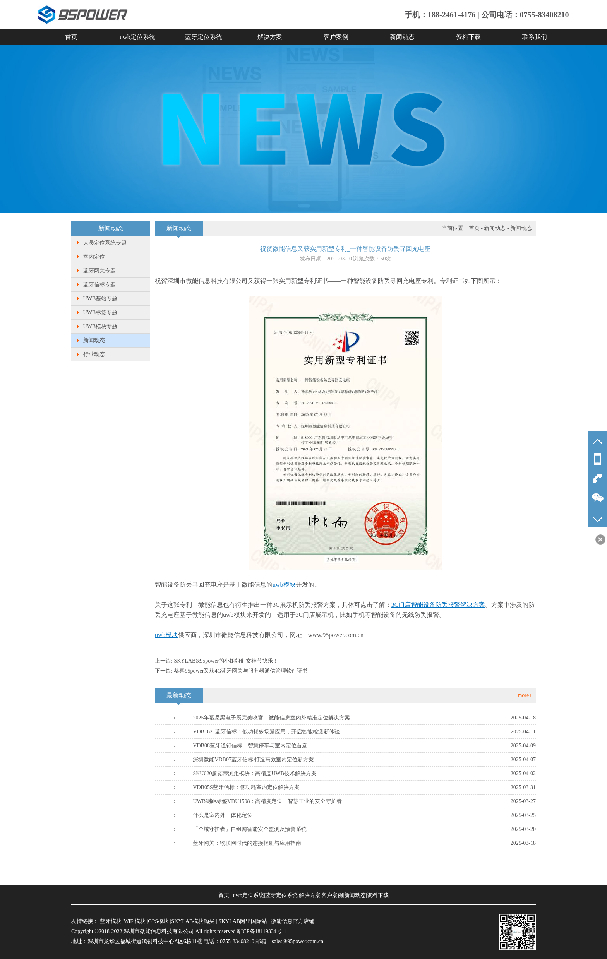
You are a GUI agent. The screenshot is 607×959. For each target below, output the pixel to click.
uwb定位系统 (137, 37)
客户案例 (336, 37)
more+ (525, 695)
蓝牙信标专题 (99, 285)
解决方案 (269, 37)
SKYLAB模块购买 (192, 921)
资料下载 (468, 37)
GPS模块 (158, 921)
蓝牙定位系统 (203, 37)
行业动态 (94, 354)
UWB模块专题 (100, 326)
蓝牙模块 (111, 921)
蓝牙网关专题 (99, 271)
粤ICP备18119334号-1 (261, 931)
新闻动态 (402, 37)
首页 (71, 37)
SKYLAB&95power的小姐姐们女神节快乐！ (226, 661)
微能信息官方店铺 (292, 921)
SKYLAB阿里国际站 (242, 921)
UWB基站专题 (100, 298)
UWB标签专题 (100, 312)
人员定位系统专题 (105, 243)
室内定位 (94, 257)
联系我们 (534, 37)
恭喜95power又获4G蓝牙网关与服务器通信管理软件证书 (241, 671)
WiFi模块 (135, 921)
